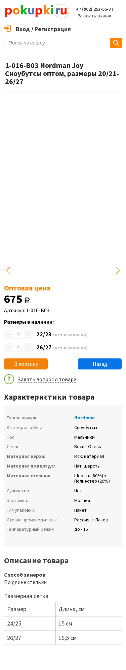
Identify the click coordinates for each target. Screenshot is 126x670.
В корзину (26, 363)
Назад (100, 363)
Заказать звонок (94, 16)
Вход (23, 29)
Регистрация (53, 29)
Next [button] (118, 270)
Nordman (84, 418)
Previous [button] (8, 270)
